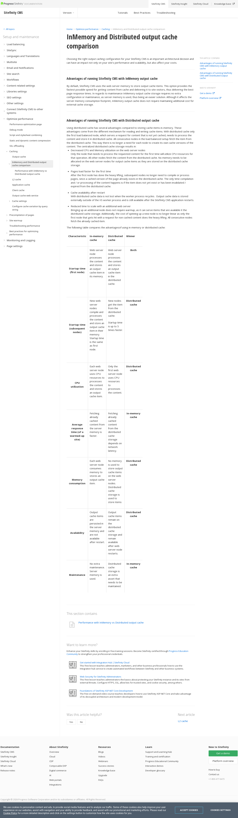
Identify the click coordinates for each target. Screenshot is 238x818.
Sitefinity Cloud (8, 761)
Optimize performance (87, 29)
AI (50, 775)
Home (70, 29)
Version (69, 12)
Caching (106, 29)
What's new (6, 765)
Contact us (214, 774)
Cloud (52, 756)
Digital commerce (57, 770)
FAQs (100, 779)
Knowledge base (106, 770)
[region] (119, 810)
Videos (101, 756)
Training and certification (157, 756)
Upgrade (102, 775)
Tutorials (123, 12)
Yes (71, 721)
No (81, 721)
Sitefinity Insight (8, 756)
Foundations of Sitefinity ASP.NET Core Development (106, 690)
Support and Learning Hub (158, 751)
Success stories (106, 765)
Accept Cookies (189, 810)
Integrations (55, 784)
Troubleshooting (165, 12)
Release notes (7, 770)
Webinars (103, 761)
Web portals (55, 779)
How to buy (214, 769)
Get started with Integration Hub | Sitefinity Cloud (104, 662)
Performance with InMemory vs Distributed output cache (111, 622)
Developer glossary (155, 770)
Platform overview (210, 98)
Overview (54, 751)
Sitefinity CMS (7, 751)
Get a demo (207, 93)
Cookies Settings (221, 810)
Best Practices (142, 12)
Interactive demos (154, 765)
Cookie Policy (10, 813)
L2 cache (183, 721)
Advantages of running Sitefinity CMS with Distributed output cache (216, 76)
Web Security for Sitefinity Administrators (100, 676)
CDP (51, 761)
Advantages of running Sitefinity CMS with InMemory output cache (216, 66)
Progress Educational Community (162, 761)
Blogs (101, 751)
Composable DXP (58, 765)
